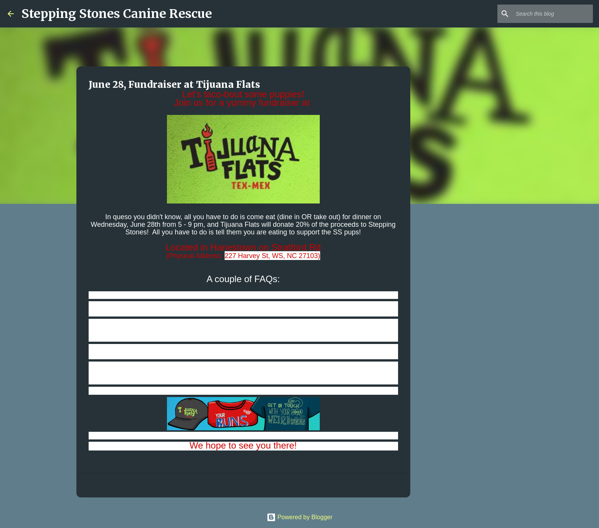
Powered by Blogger (300, 517)
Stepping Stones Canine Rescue (116, 13)
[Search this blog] (553, 14)
